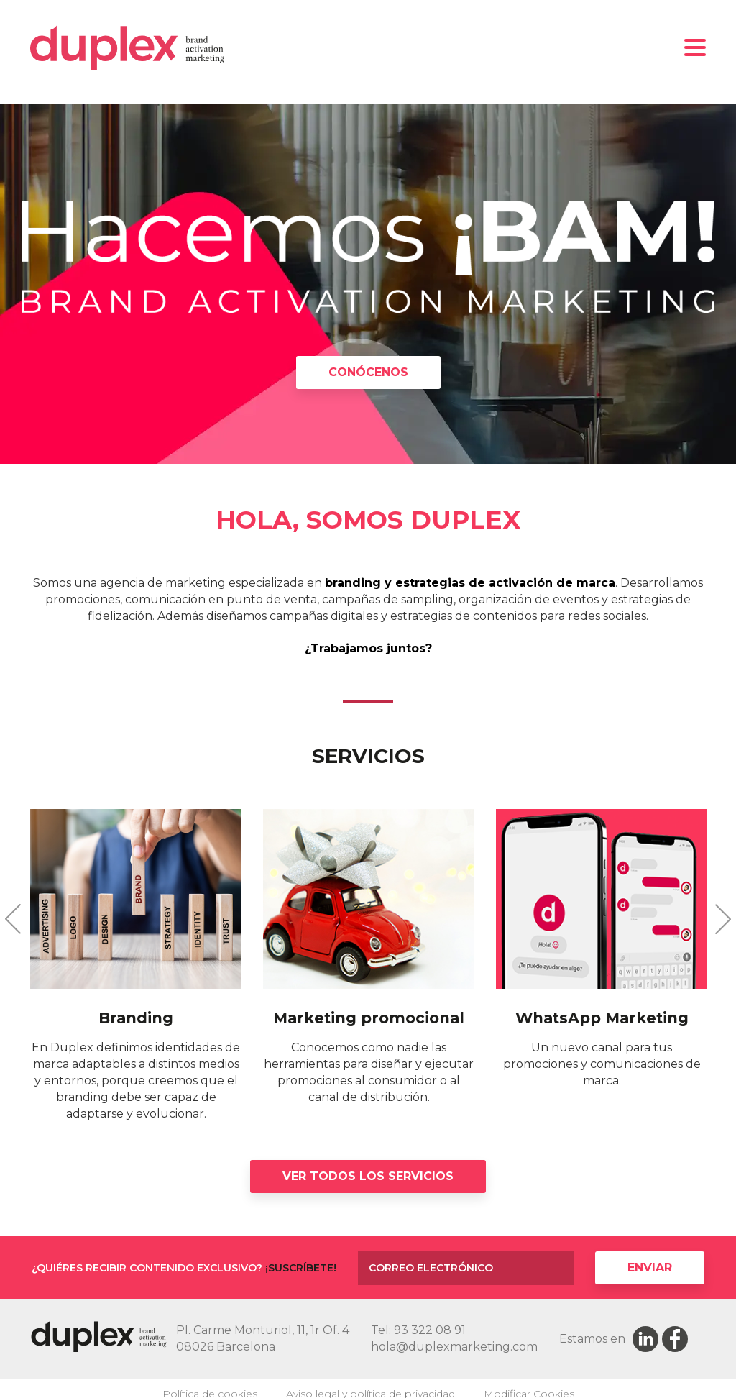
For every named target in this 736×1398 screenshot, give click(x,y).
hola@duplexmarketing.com (454, 1348)
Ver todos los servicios (368, 1177)
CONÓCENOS (368, 373)
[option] (368, 285)
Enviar (649, 1269)
